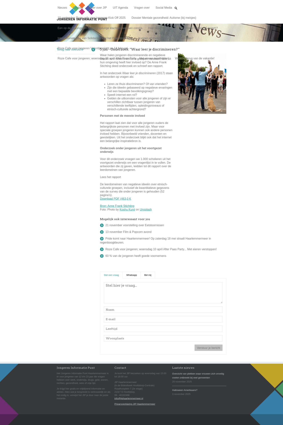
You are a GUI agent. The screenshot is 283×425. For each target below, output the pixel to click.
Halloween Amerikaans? (184, 390)
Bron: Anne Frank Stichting (117, 205)
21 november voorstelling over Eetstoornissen (134, 225)
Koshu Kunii (127, 209)
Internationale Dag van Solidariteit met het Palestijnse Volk (95, 38)
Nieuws (62, 7)
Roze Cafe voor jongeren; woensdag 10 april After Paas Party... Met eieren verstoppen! (113, 58)
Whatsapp (131, 275)
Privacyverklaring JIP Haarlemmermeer (134, 404)
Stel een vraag (113, 274)
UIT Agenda (120, 7)
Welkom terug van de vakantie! (194, 58)
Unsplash (146, 209)
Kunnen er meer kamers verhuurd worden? (165, 38)
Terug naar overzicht (70, 49)
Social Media (164, 7)
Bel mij (147, 275)
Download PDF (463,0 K (115, 198)
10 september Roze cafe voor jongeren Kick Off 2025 (92, 17)
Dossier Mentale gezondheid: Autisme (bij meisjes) (164, 17)
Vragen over (142, 7)
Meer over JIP (98, 7)
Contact (78, 7)
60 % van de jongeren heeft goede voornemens (135, 255)
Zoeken (176, 5)
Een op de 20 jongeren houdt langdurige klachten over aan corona (100, 28)
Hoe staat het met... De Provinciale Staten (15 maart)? (183, 28)
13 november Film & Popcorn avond (128, 231)
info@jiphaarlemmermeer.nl (128, 398)
